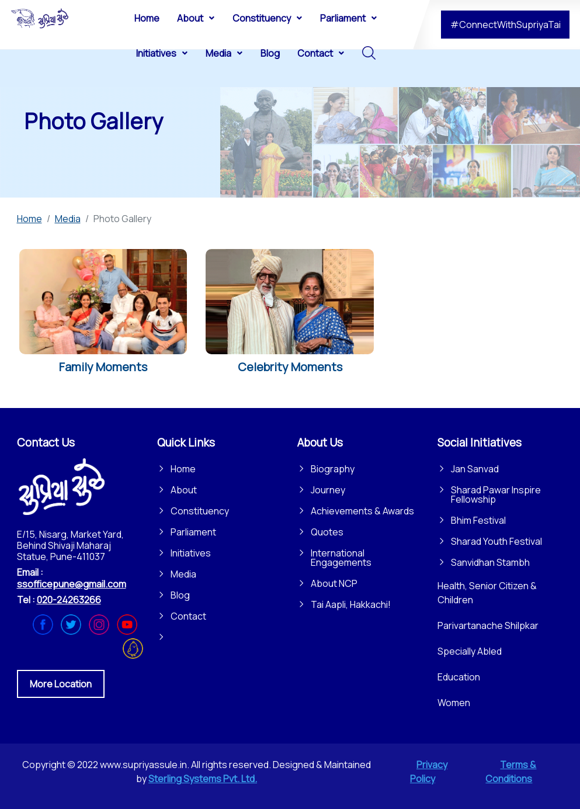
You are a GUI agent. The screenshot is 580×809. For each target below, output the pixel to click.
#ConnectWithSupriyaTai (505, 24)
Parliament (193, 532)
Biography (333, 468)
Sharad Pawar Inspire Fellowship (496, 494)
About (184, 490)
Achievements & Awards (362, 511)
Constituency (200, 511)
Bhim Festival (478, 520)
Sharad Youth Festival (496, 541)
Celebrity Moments (290, 367)
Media (183, 574)
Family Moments (103, 367)
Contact (188, 616)
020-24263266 (69, 599)
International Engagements (341, 557)
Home (183, 468)
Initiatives (191, 553)
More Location (61, 683)
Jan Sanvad (475, 468)
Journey (328, 490)
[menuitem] (147, 17)
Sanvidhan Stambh (490, 562)
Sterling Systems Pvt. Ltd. (202, 778)
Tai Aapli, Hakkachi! (351, 604)
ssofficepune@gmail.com (71, 584)
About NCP (334, 583)
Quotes (327, 532)
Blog (180, 595)
